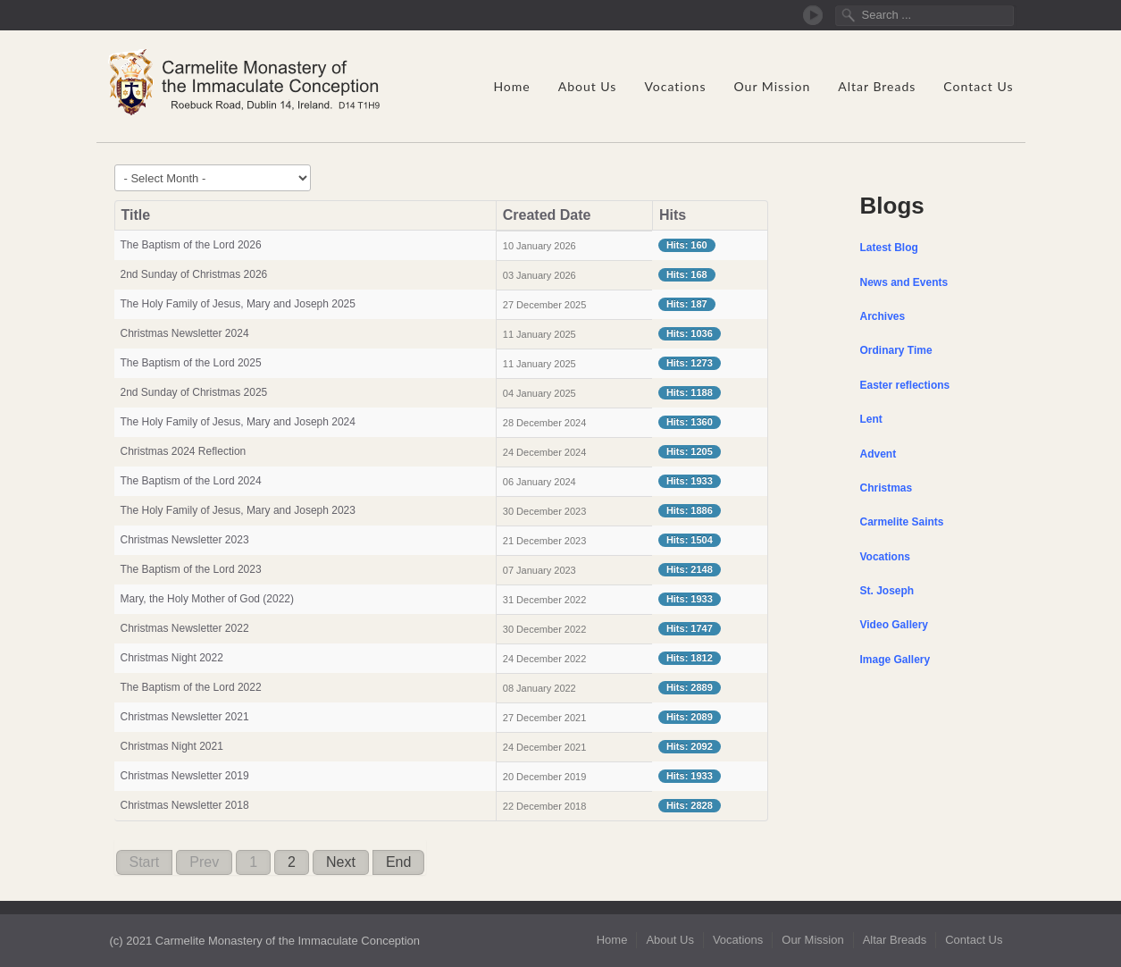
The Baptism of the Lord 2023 (191, 569)
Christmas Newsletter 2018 (185, 805)
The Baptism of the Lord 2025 (191, 363)
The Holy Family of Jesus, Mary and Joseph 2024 (238, 422)
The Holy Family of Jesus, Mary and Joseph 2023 (238, 510)
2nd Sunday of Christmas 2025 (194, 392)
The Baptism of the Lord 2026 (191, 245)
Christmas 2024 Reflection (184, 451)
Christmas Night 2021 (172, 746)
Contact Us (978, 86)
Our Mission (771, 86)
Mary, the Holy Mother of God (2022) (208, 599)
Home (511, 86)
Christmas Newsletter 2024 (185, 333)
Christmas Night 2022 (172, 658)
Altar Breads (877, 86)
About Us (587, 86)
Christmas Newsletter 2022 (185, 628)
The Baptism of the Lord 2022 (191, 687)
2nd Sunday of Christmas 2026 (194, 274)
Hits (672, 215)
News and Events (904, 282)
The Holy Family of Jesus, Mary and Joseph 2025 (238, 304)
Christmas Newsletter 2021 (185, 717)
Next (341, 862)
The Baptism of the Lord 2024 (191, 481)
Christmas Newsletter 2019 (185, 775)
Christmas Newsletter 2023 (185, 540)
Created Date (547, 215)
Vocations (675, 86)
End (398, 862)
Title (136, 215)
